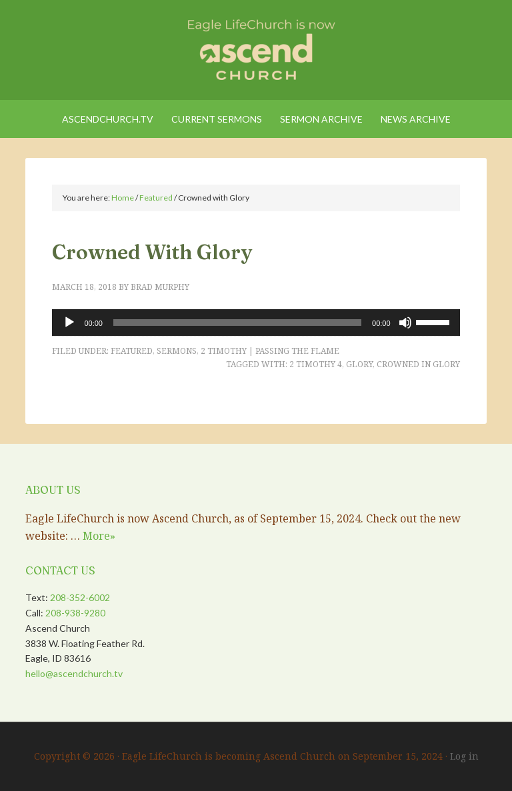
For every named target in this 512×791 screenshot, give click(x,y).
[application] (255, 322)
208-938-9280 (75, 612)
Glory (359, 364)
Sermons (177, 351)
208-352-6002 (80, 597)
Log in (464, 756)
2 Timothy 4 (315, 364)
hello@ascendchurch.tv (74, 673)
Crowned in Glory (418, 364)
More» (99, 535)
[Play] (69, 322)
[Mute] (405, 322)
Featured (132, 351)
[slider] (237, 322)
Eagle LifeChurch (255, 46)
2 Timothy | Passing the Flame (270, 351)
